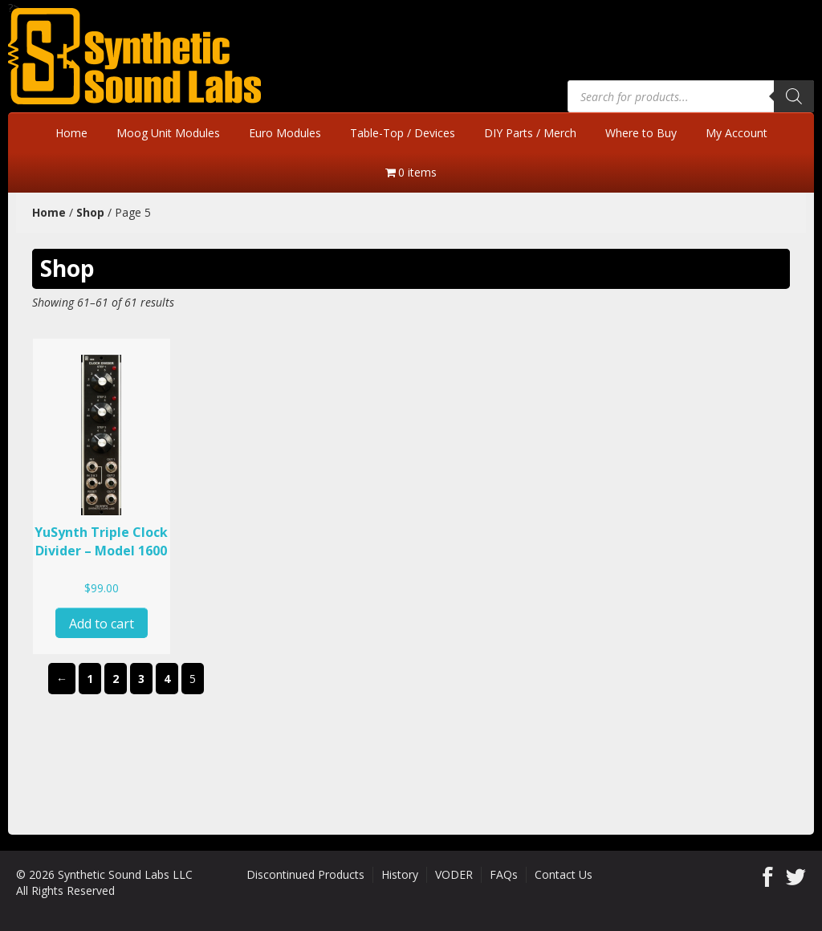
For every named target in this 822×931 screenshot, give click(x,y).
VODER (454, 874)
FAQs (504, 874)
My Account (736, 132)
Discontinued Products (305, 874)
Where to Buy (641, 132)
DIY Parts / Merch (530, 132)
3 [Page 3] (141, 678)
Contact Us (563, 874)
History (399, 874)
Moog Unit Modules (168, 132)
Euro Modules (285, 132)
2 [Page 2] (115, 678)
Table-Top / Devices (402, 132)
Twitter (796, 877)
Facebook (768, 877)
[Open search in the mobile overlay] (691, 96)
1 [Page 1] (90, 678)
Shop (90, 212)
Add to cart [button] (101, 623)
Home (71, 132)
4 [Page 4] (167, 678)
